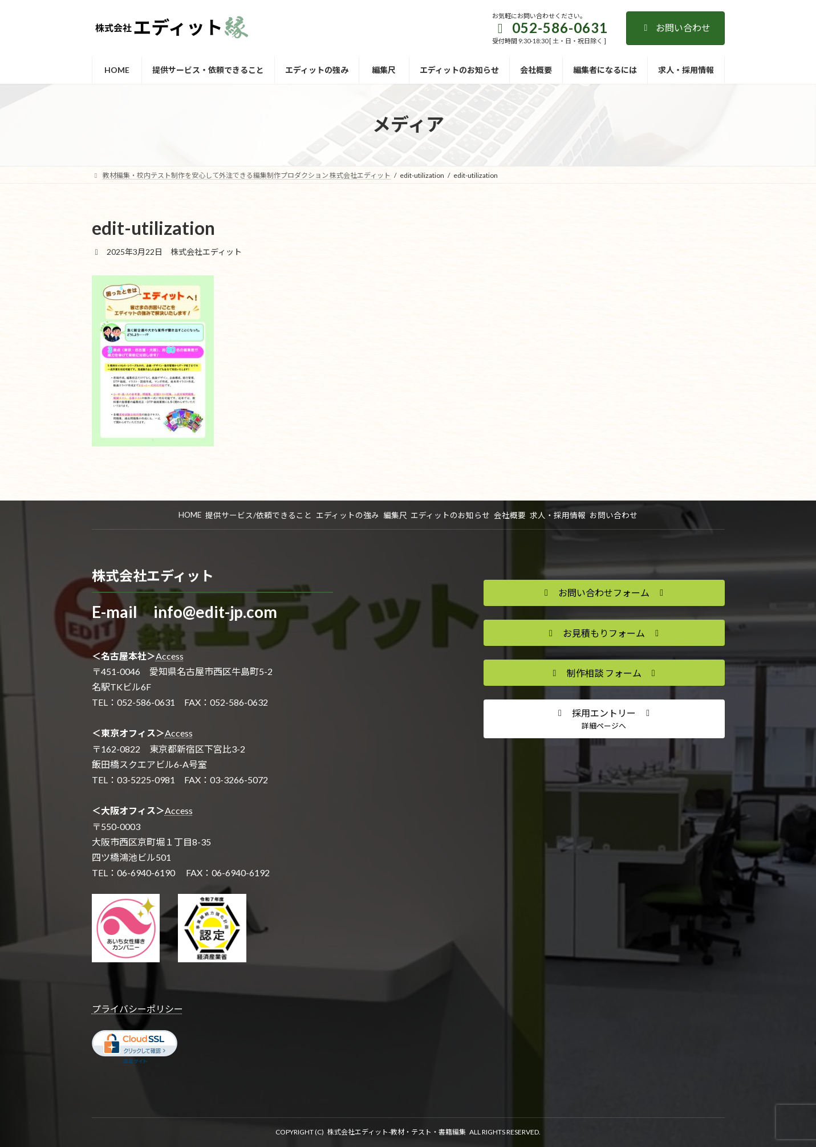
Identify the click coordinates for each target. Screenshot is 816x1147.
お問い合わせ (675, 27)
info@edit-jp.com (215, 611)
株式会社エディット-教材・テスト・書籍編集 (396, 1132)
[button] (604, 593)
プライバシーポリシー (137, 1008)
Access (170, 655)
